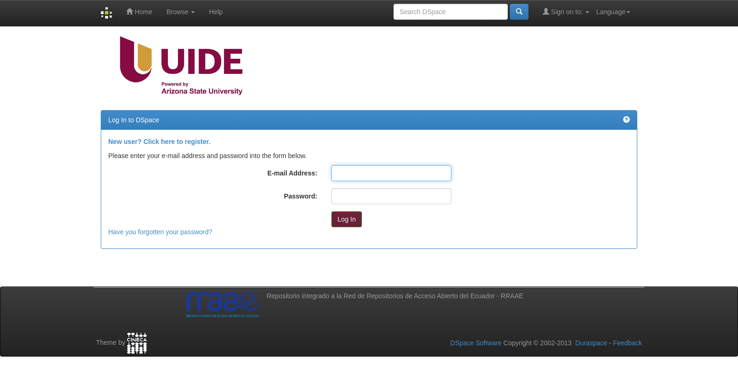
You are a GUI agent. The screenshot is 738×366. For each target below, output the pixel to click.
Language (613, 12)
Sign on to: (566, 12)
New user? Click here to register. (159, 141)
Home (139, 12)
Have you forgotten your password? (160, 232)
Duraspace (591, 343)
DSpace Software (476, 343)
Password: (300, 196)
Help (216, 12)
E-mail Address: (292, 173)
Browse (181, 12)
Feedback (627, 343)
